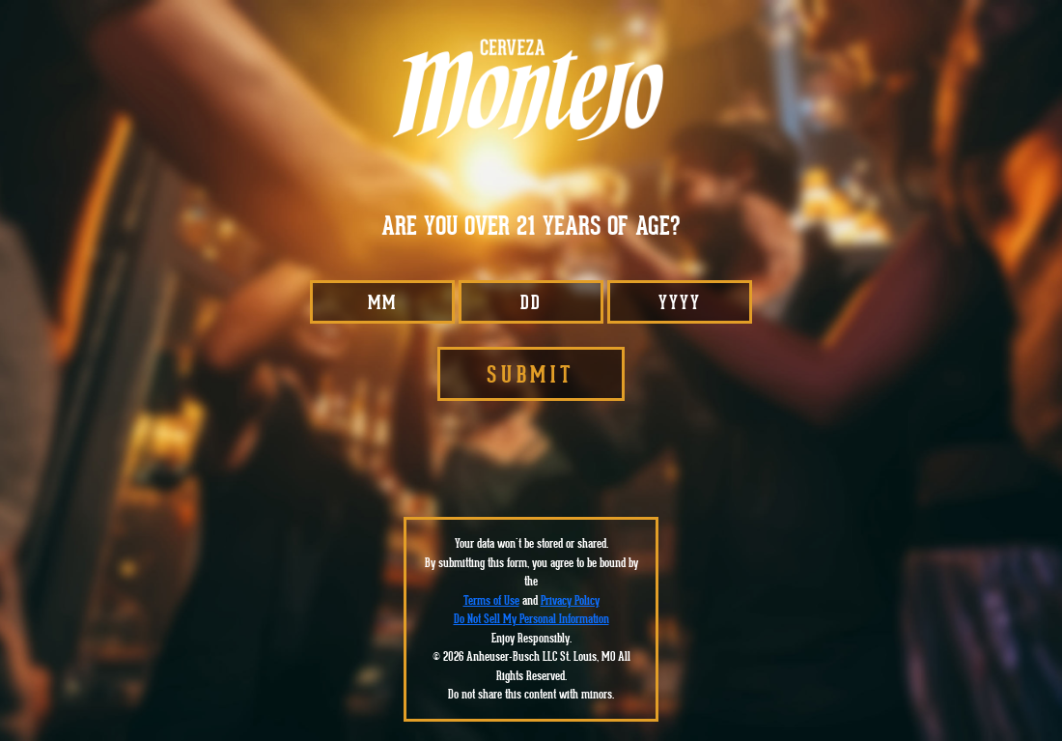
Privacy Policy (570, 600)
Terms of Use (491, 600)
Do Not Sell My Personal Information (531, 619)
